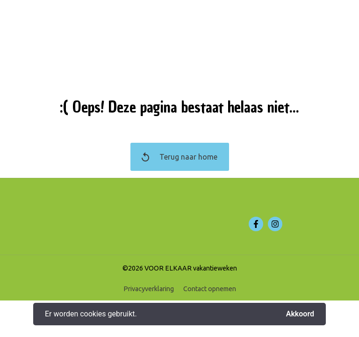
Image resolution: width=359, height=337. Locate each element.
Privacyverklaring (148, 289)
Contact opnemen (209, 289)
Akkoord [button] (300, 314)
